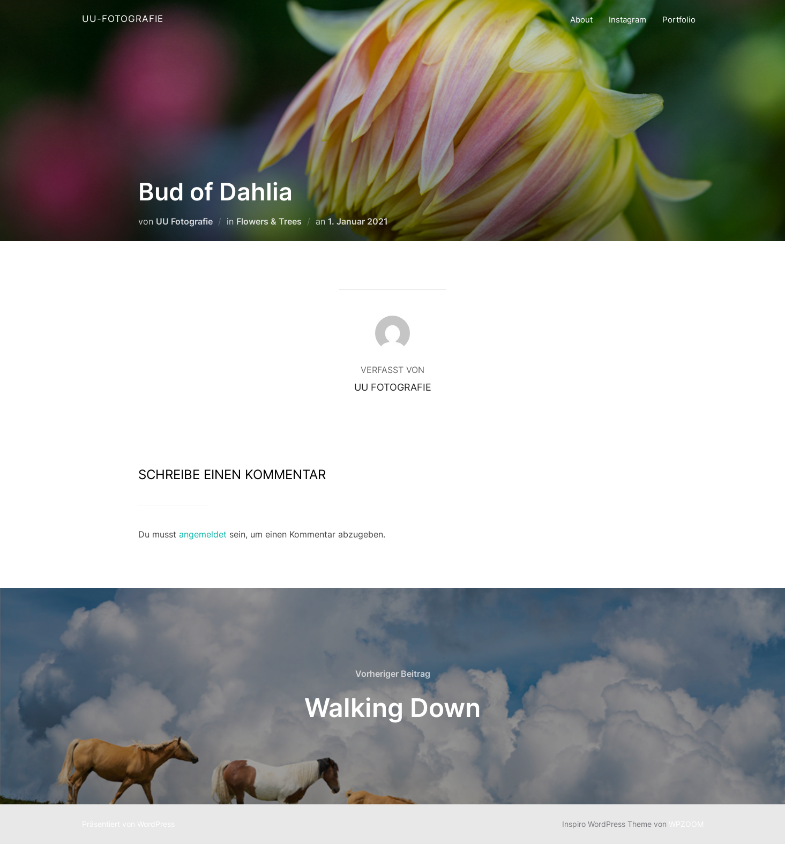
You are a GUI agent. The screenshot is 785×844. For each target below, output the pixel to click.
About (581, 19)
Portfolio (679, 19)
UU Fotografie (184, 221)
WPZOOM (686, 823)
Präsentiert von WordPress (128, 823)
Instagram (627, 19)
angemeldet (203, 534)
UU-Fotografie (122, 18)
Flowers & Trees (269, 221)
